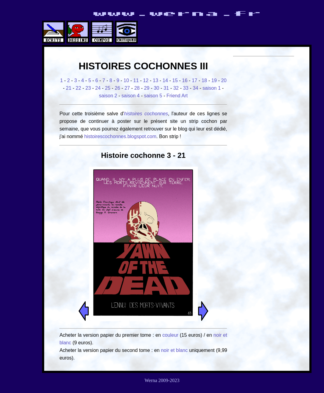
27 (127, 88)
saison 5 (153, 95)
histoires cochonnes (146, 113)
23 (88, 88)
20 (223, 80)
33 (185, 88)
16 (184, 80)
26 (117, 88)
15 (175, 80)
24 (98, 88)
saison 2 (108, 95)
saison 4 (131, 95)
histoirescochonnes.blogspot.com (120, 136)
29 (146, 88)
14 (165, 80)
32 (176, 88)
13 (155, 80)
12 (145, 80)
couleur (171, 335)
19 (214, 80)
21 (68, 88)
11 (136, 80)
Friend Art (176, 95)
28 (137, 88)
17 (194, 80)
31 (166, 88)
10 (126, 80)
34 (195, 88)
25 (107, 88)
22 (78, 88)
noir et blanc (174, 350)
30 (156, 88)
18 (204, 80)
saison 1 (212, 88)
